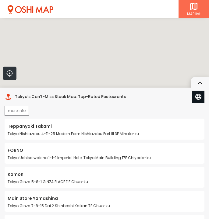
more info (17, 110)
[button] (110, 63)
